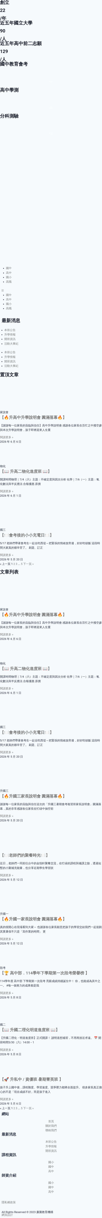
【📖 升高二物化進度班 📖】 (26, 471)
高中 (9, 272)
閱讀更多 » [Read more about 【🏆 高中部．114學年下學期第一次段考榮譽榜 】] (6, 993)
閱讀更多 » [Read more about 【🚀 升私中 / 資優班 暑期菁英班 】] (6, 1099)
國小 (9, 277)
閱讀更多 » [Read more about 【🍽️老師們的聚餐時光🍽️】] (6, 875)
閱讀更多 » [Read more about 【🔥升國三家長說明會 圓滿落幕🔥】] (6, 816)
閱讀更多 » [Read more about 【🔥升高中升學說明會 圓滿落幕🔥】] (6, 437)
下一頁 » (28, 564)
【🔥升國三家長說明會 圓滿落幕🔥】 (33, 796)
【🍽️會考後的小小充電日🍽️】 (27, 535)
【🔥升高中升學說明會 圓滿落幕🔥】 (33, 417)
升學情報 (10, 334)
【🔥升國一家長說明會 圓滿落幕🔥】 (33, 919)
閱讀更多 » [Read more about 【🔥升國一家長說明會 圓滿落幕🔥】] (6, 939)
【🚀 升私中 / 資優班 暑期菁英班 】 (31, 1079)
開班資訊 (10, 339)
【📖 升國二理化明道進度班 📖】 (30, 1030)
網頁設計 (7, 1215)
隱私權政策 (9, 1202)
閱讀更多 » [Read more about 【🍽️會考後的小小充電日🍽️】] (6, 555)
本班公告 (10, 330)
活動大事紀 (11, 343)
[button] (51, 290)
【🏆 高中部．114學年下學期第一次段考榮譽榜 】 (44, 973)
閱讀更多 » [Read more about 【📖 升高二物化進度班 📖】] (6, 491)
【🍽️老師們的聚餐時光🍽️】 (25, 855)
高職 (9, 281)
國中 (9, 268)
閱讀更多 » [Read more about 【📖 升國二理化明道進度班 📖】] (6, 1049)
